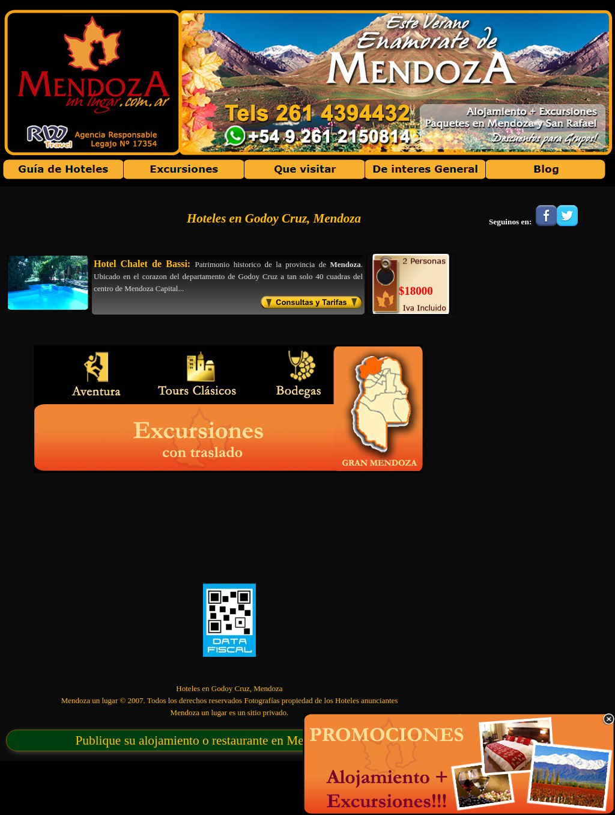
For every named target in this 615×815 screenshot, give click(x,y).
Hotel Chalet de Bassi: (142, 264)
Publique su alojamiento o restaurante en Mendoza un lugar (228, 740)
